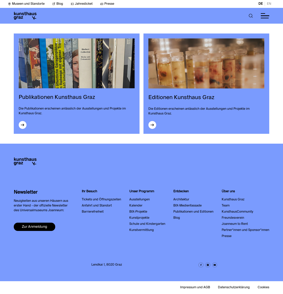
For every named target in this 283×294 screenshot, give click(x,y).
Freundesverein (233, 218)
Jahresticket (82, 4)
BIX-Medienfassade (187, 205)
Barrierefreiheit (93, 211)
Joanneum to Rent (235, 224)
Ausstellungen (139, 199)
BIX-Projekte (138, 211)
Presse (107, 4)
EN (269, 4)
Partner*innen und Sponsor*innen (245, 230)
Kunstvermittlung (141, 230)
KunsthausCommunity (237, 211)
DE (260, 4)
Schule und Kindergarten (147, 224)
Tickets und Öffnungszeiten (101, 199)
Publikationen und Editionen (193, 211)
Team (226, 205)
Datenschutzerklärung (234, 287)
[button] (251, 16)
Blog (57, 4)
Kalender (135, 205)
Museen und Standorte (26, 4)
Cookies (263, 287)
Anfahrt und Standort (97, 205)
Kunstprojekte (139, 218)
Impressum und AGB (195, 287)
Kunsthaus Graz (233, 199)
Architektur (181, 199)
